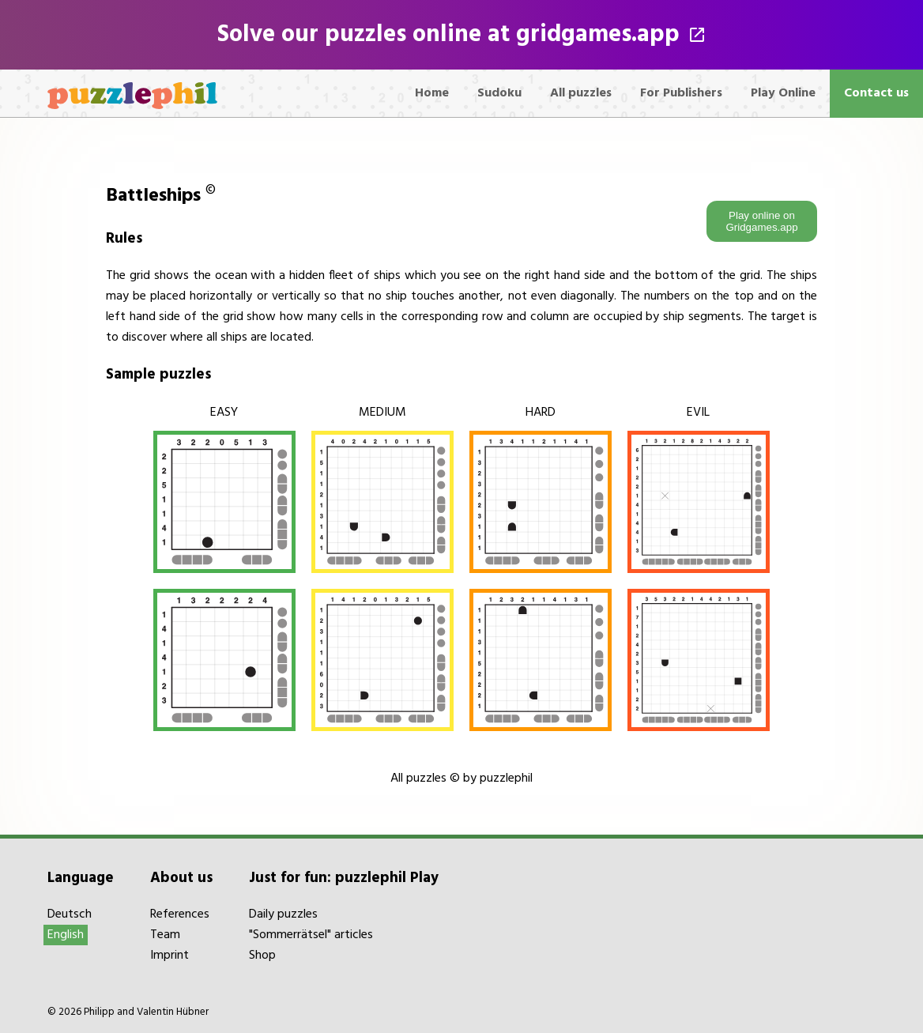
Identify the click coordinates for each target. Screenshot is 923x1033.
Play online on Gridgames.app (761, 221)
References (179, 914)
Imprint (169, 955)
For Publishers (681, 93)
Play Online (783, 93)
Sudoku (499, 93)
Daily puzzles (283, 914)
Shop (262, 955)
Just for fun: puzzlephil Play (344, 878)
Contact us (876, 93)
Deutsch (69, 914)
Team (165, 935)
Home (432, 93)
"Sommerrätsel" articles (311, 935)
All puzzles (581, 93)
